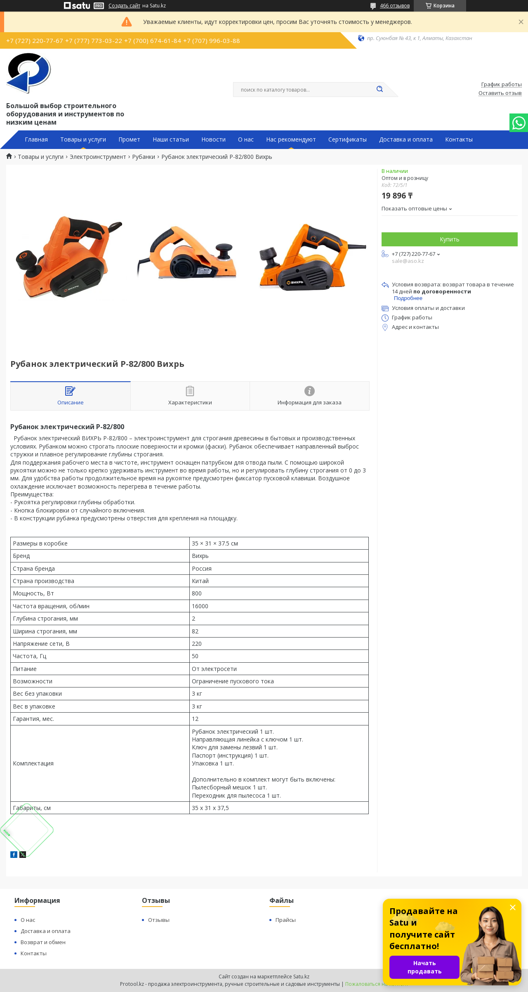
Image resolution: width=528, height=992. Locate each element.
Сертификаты (347, 139)
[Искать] (379, 89)
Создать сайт (124, 6)
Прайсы (286, 920)
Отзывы (159, 920)
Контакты (459, 139)
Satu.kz (301, 976)
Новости (213, 139)
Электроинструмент (98, 157)
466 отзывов (395, 5)
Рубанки (143, 157)
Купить (450, 239)
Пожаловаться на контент (376, 983)
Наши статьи (171, 139)
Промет (129, 139)
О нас (246, 139)
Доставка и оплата (406, 139)
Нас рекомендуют (291, 139)
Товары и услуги (83, 139)
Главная (36, 139)
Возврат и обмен (43, 942)
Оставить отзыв (500, 93)
